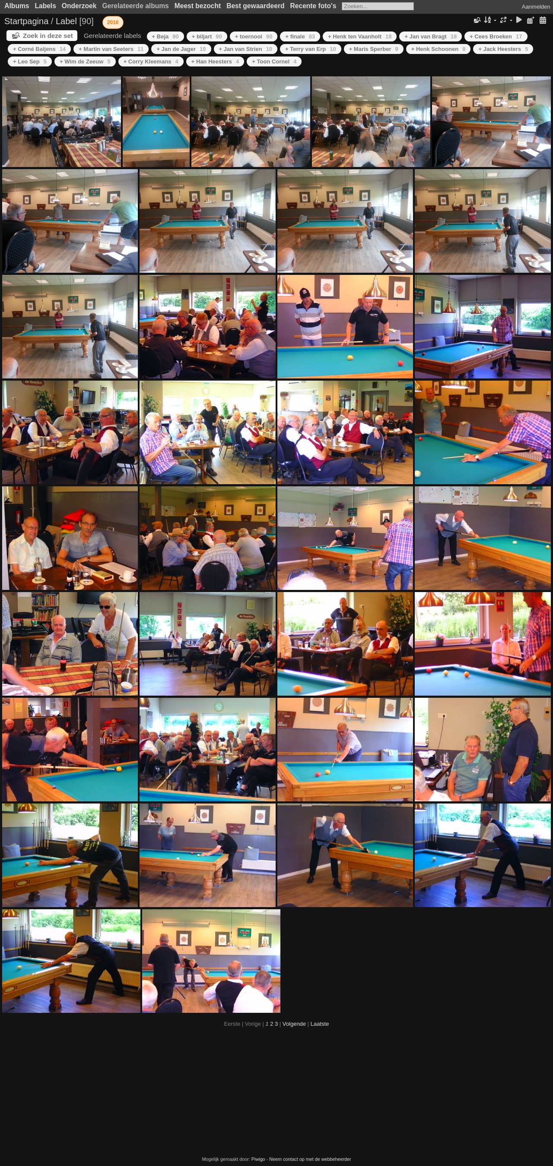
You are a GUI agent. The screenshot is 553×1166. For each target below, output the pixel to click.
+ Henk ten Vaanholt (359, 36)
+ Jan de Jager (181, 49)
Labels (45, 5)
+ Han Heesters (215, 61)
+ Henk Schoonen (438, 49)
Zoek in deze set (48, 35)
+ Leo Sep (30, 61)
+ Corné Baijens (39, 49)
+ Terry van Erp (310, 49)
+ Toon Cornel (274, 61)
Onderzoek (79, 5)
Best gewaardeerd (255, 5)
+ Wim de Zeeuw (85, 61)
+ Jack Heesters (503, 49)
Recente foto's (313, 5)
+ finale (300, 36)
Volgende (294, 1024)
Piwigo (258, 1159)
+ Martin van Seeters (111, 49)
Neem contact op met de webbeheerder (310, 1159)
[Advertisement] (276, 1091)
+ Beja (165, 36)
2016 (113, 22)
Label (66, 21)
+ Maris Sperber (373, 49)
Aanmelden (536, 6)
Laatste (320, 1024)
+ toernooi (254, 36)
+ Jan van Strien (246, 49)
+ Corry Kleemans (151, 61)
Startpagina (26, 21)
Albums (16, 5)
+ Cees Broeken (496, 36)
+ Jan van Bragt (430, 36)
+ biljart (207, 36)
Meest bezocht (198, 5)
